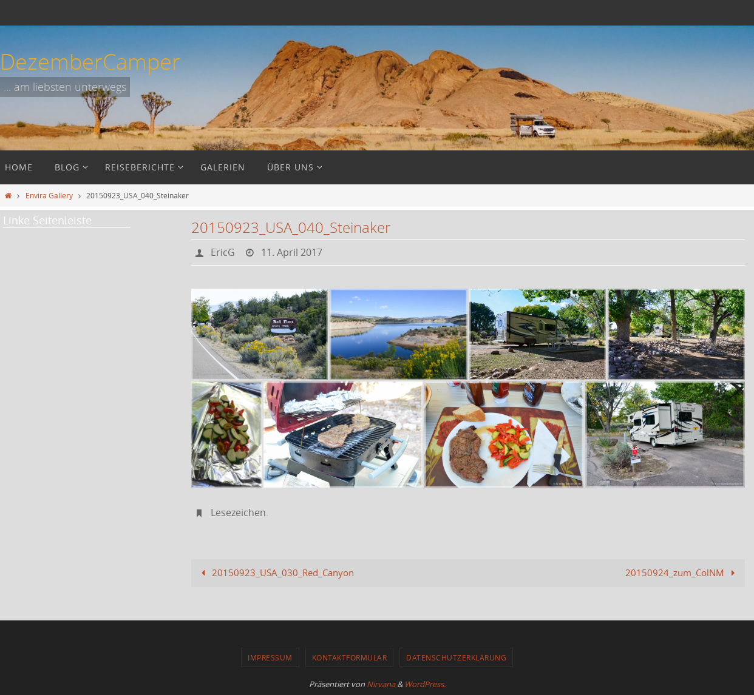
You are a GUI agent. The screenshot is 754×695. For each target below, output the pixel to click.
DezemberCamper (90, 61)
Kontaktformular (349, 657)
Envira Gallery (49, 195)
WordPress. (425, 684)
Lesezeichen (238, 512)
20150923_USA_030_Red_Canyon (275, 572)
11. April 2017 (291, 252)
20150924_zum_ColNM (682, 572)
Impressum (270, 657)
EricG (223, 252)
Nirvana (381, 684)
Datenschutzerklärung (456, 657)
